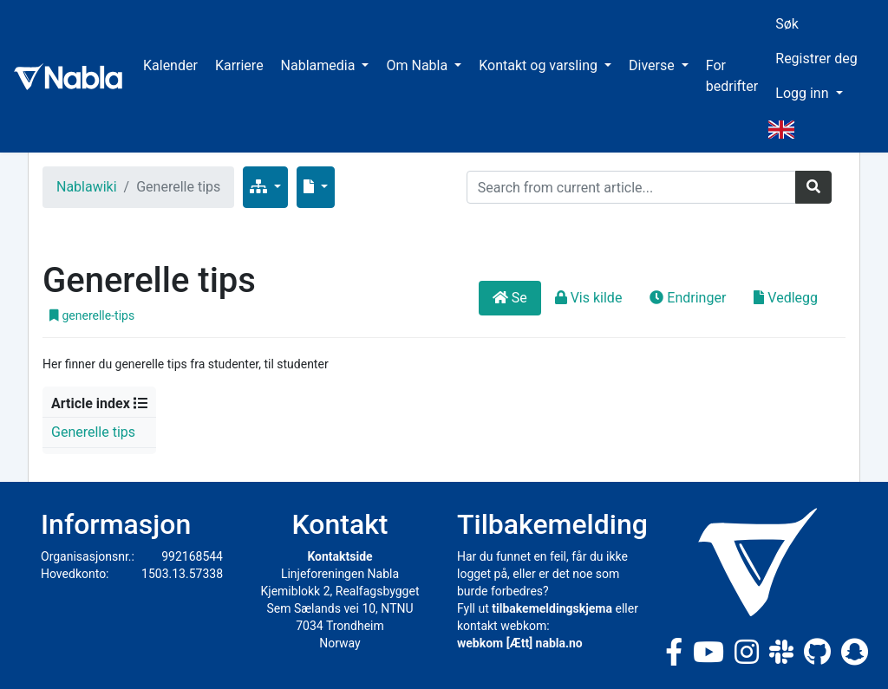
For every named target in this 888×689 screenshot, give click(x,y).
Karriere (239, 65)
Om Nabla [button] (418, 65)
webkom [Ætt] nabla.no (520, 643)
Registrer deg (816, 58)
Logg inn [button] (803, 93)
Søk (787, 24)
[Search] (631, 187)
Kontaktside (339, 556)
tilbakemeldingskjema (552, 608)
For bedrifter (732, 75)
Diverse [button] (653, 65)
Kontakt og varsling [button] (540, 65)
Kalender (170, 65)
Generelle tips (93, 432)
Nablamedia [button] (320, 65)
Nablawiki (86, 187)
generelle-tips (91, 315)
